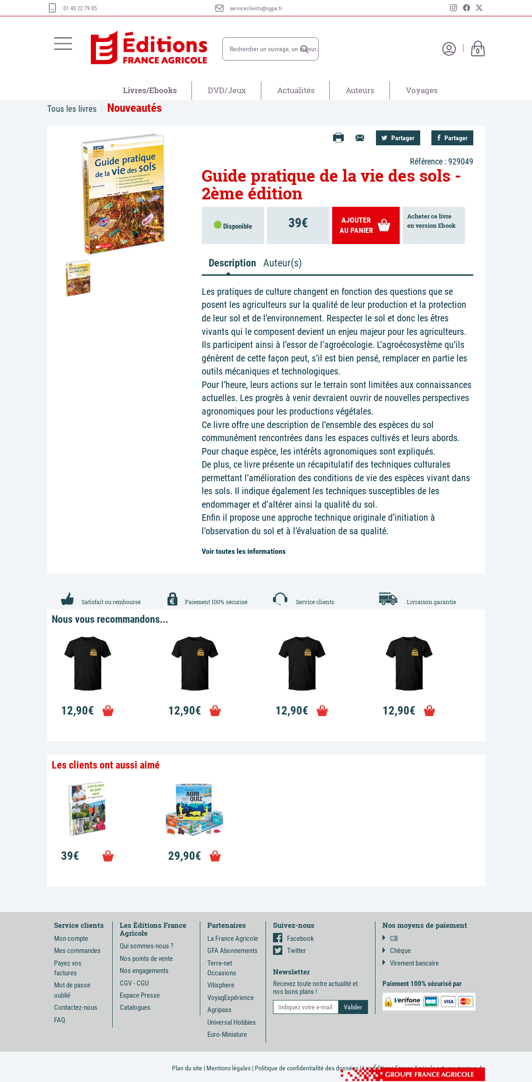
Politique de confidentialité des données (306, 1068)
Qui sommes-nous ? (146, 946)
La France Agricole (232, 938)
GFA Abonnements (232, 950)
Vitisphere (220, 985)
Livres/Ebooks (150, 90)
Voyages (422, 90)
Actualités (296, 90)
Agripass (219, 1010)
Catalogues (135, 1007)
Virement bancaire (410, 963)
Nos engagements (144, 970)
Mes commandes (77, 950)
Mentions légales (228, 1068)
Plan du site (187, 1068)
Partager (398, 138)
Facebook (293, 938)
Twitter (289, 950)
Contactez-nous (75, 1007)
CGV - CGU (134, 983)
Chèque (396, 950)
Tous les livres (72, 108)
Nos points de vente (146, 958)
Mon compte (71, 938)
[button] (305, 49)
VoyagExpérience (230, 998)
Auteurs (360, 90)
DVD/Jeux (227, 90)
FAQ (59, 1020)
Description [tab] (232, 263)
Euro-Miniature (227, 1034)
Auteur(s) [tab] (282, 263)
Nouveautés (134, 108)
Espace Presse (140, 995)
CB (390, 938)
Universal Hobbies (231, 1022)
